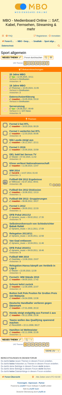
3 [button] (32, 63)
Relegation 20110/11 (20, 233)
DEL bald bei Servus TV (22, 154)
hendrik (15, 173)
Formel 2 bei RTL (19, 124)
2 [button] (28, 63)
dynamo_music (18, 217)
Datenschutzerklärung (22, 96)
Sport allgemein (13, 53)
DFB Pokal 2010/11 (20, 248)
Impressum (32, 383)
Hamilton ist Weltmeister (23, 330)
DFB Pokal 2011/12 (20, 214)
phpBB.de (42, 392)
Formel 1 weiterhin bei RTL (24, 131)
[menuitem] (8, 36)
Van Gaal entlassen (20, 240)
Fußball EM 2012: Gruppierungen (28, 198)
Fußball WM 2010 (19, 256)
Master (15, 157)
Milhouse (16, 182)
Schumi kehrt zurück (21, 284)
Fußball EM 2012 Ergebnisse (25, 179)
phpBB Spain (34, 389)
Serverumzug (17, 106)
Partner (41, 383)
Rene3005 (16, 325)
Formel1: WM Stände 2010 (24, 277)
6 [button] (43, 63)
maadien (16, 99)
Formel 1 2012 (17, 206)
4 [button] (36, 63)
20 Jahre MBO (17, 74)
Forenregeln (22, 383)
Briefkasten (24, 79)
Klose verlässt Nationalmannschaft (29, 163)
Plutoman (16, 88)
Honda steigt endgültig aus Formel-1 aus (32, 313)
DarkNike (16, 259)
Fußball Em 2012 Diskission (25, 190)
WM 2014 (14, 170)
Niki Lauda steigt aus (21, 140)
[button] (47, 63)
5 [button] (40, 63)
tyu (13, 77)
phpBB (22, 386)
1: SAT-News (25, 111)
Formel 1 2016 (17, 147)
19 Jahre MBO (17, 85)
